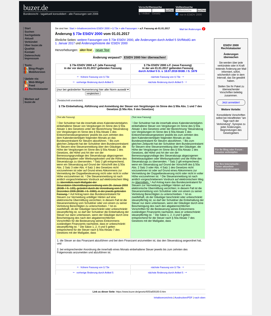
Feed (32, 85)
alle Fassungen (129, 28)
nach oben (199, 297)
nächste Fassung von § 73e (168, 77)
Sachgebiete (32, 35)
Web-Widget (36, 82)
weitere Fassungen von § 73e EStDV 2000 (105, 40)
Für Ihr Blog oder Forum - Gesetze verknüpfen (229, 150)
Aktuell (29, 38)
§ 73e (115, 28)
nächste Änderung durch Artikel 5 (168, 82)
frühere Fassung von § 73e (92, 77)
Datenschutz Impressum (32, 57)
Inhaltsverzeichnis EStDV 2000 (93, 28)
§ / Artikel (144, 13)
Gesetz (156, 13)
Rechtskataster (38, 88)
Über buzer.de (33, 45)
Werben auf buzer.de (32, 101)
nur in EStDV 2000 (191, 14)
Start (28, 28)
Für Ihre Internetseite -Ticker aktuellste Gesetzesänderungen (227, 166)
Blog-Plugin (36, 68)
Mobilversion (37, 72)
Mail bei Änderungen (192, 29)
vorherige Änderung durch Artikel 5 (92, 82)
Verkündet (31, 41)
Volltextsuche (184, 7)
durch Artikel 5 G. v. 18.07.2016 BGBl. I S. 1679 (167, 71)
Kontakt (30, 52)
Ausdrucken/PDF (183, 297)
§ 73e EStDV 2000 (87, 34)
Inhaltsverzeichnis (163, 297)
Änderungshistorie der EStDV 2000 (105, 43)
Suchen (29, 31)
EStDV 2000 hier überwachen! (145, 57)
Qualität (30, 48)
